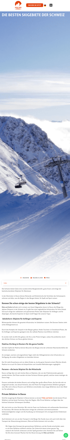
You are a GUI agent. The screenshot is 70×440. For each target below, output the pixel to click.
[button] (51, 5)
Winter (48, 276)
